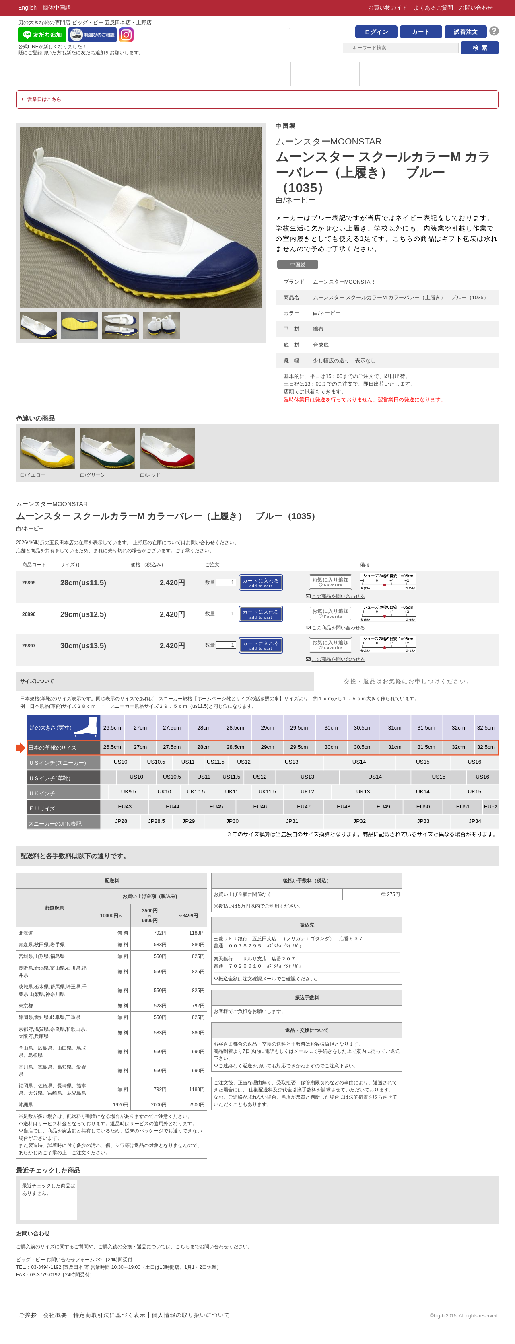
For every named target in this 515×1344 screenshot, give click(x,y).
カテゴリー (119, 74)
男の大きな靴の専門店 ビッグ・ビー (257, 37)
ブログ (462, 74)
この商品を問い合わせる (335, 596)
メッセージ (188, 74)
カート (421, 32)
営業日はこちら (41, 99)
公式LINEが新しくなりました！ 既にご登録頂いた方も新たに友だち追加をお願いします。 (81, 49)
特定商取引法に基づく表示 (109, 1315)
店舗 (394, 74)
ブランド (50, 74)
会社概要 (55, 1315)
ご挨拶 (28, 1315)
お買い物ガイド (388, 7)
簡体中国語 (57, 7)
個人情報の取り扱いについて (191, 1315)
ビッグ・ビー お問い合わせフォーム (55, 1259)
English (27, 7)
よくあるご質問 (433, 7)
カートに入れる (261, 583)
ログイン (377, 32)
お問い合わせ (476, 7)
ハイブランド (256, 74)
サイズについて (325, 74)
